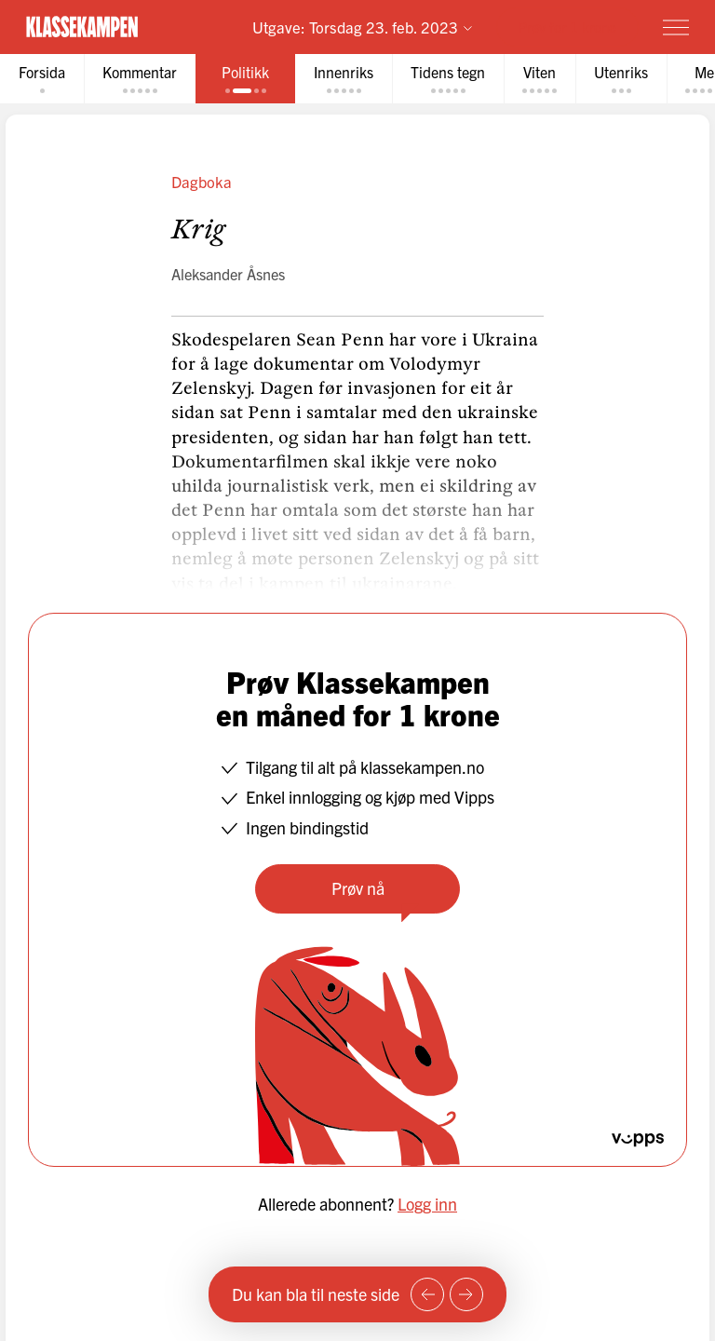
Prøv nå (357, 888)
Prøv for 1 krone (567, 26)
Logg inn (427, 1203)
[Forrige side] (427, 1294)
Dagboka (201, 181)
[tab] (42, 78)
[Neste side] (466, 1294)
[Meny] (676, 27)
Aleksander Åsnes (228, 273)
